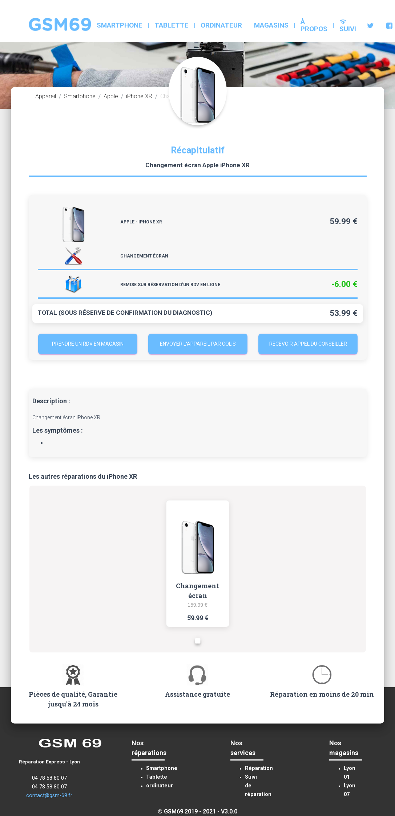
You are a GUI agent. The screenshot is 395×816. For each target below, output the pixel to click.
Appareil (45, 96)
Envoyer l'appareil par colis (198, 344)
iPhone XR (139, 96)
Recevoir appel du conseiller (308, 344)
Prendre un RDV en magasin (88, 344)
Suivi (347, 25)
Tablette (171, 25)
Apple (111, 96)
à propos (314, 25)
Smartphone (119, 25)
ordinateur (221, 25)
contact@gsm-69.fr (49, 795)
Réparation (259, 768)
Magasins (271, 25)
